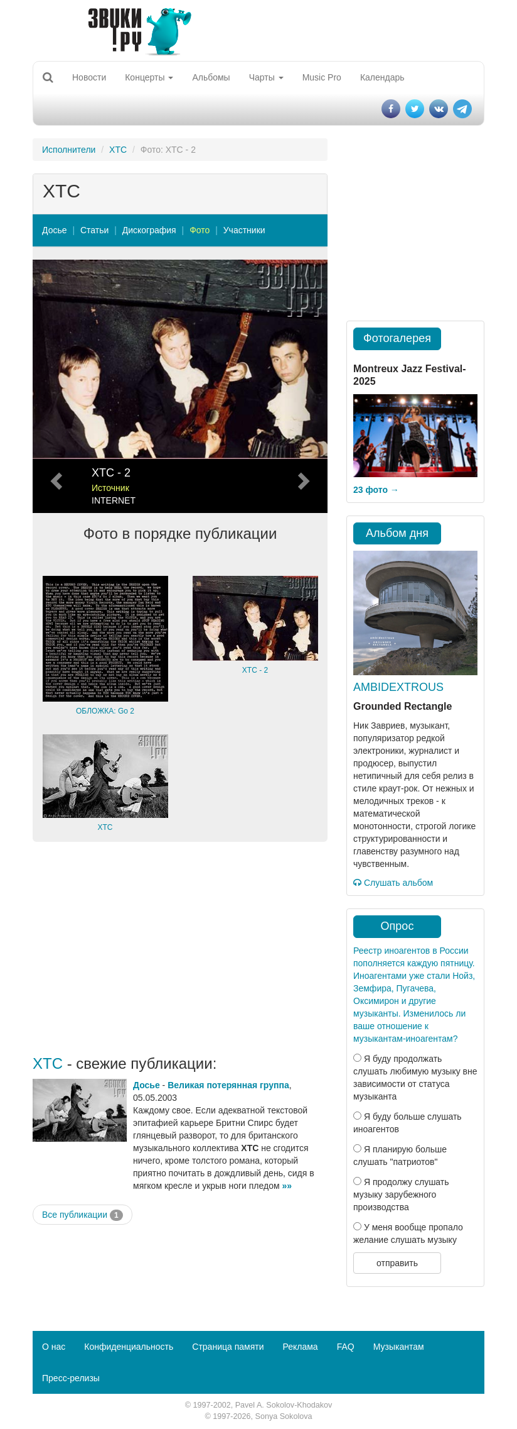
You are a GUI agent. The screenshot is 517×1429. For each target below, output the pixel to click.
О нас (53, 1347)
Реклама (299, 1347)
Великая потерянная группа (228, 1085)
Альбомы (211, 77)
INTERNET (114, 500)
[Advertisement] (180, 949)
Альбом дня (397, 533)
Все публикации (82, 1215)
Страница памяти (228, 1347)
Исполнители (68, 150)
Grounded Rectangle (402, 706)
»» (287, 1186)
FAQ (345, 1347)
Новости (89, 77)
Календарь (382, 77)
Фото (199, 230)
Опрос (397, 926)
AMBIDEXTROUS (398, 687)
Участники (244, 230)
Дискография (149, 230)
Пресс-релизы (71, 1378)
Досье (54, 230)
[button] (55, 386)
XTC (118, 150)
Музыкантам (398, 1347)
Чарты (266, 77)
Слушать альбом (393, 883)
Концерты (149, 77)
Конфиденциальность (128, 1347)
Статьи (94, 230)
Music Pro (321, 77)
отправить (397, 1263)
